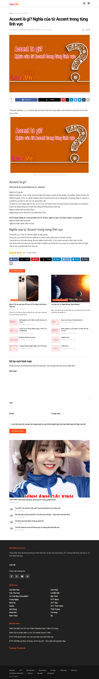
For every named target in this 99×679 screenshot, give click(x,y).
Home (11, 13)
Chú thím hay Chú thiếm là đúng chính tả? (29, 520)
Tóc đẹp (54, 612)
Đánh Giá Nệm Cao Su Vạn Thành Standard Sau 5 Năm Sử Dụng (33, 627)
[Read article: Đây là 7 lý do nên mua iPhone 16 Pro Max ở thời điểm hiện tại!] (28, 288)
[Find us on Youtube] (22, 575)
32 (24, 309)
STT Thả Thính (57, 605)
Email (12, 413)
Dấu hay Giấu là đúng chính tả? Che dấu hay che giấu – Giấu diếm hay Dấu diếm (42, 514)
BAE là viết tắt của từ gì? (27, 337)
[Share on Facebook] (26, 100)
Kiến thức (13, 615)
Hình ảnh (13, 612)
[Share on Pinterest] (63, 100)
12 (32, 324)
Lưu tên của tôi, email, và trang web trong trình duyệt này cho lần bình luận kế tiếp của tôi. (49, 423)
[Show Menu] (89, 3)
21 (74, 339)
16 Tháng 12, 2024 (56, 307)
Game (11, 605)
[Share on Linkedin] (71, 100)
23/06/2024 (13, 30)
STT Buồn (55, 599)
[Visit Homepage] (14, 3)
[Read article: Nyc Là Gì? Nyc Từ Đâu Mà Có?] (55, 322)
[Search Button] (84, 3)
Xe (52, 615)
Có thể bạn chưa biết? (21, 13)
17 (74, 333)
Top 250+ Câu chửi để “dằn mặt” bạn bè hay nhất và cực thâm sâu (37, 507)
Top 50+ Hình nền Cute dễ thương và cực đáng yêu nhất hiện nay (37, 526)
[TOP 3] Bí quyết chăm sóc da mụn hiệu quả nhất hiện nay (31, 636)
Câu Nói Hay (14, 589)
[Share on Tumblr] (84, 100)
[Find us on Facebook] (11, 575)
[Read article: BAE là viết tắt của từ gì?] (13, 339)
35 (74, 348)
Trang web (55, 413)
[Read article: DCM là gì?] (55, 348)
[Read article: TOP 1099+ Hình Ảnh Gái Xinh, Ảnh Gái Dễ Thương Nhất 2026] (49, 468)
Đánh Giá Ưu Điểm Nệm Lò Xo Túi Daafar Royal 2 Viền (30, 632)
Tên (11, 402)
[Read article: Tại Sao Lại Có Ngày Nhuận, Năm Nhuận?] (70, 288)
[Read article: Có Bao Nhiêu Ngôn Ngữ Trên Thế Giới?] (13, 348)
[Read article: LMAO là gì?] (55, 339)
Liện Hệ (12, 564)
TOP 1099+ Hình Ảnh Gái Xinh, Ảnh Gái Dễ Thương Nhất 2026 (32, 499)
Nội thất (54, 595)
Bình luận (13, 371)
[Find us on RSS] (27, 575)
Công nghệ (14, 300)
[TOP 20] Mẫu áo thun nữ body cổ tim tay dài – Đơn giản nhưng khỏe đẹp (37, 640)
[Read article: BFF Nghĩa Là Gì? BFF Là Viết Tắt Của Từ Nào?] (13, 322)
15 (67, 307)
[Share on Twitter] (49, 100)
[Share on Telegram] (79, 100)
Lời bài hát (55, 592)
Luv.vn (25, 110)
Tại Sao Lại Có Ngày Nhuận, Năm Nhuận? (65, 304)
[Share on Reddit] (75, 100)
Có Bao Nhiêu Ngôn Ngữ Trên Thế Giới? (33, 346)
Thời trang (55, 608)
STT (20, 669)
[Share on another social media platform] (88, 100)
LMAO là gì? (65, 337)
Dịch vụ (12, 602)
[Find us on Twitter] (17, 575)
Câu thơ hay (14, 592)
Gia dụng (13, 608)
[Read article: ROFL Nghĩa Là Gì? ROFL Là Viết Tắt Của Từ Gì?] (55, 331)
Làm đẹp (54, 589)
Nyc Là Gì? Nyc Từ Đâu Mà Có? (72, 320)
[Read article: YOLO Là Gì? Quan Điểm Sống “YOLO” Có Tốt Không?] (13, 331)
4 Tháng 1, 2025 (14, 309)
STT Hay (54, 602)
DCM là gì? (65, 346)
